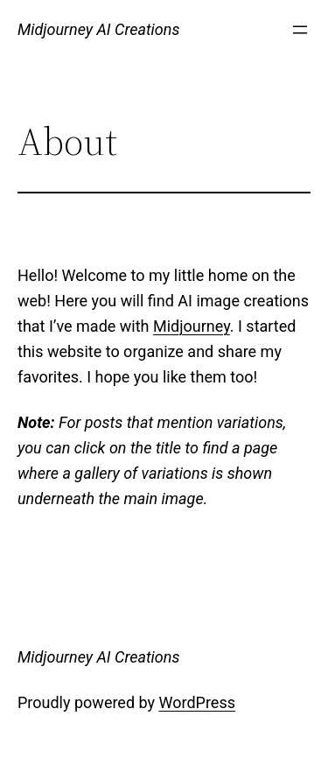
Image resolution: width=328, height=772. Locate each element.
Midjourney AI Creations (98, 29)
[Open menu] (300, 29)
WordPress (197, 702)
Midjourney (191, 326)
